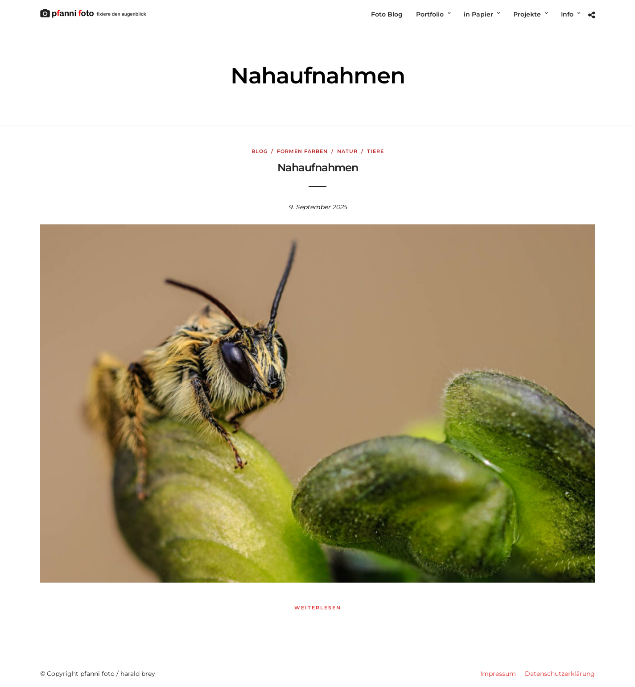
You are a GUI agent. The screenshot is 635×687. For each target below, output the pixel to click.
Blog (260, 151)
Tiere (375, 151)
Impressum (498, 674)
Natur (347, 151)
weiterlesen (317, 607)
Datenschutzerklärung (560, 674)
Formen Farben (302, 151)
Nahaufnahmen (317, 167)
